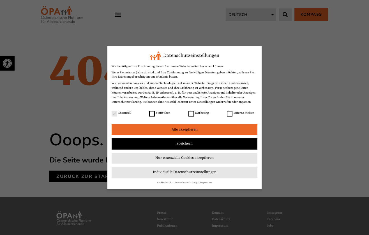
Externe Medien (240, 113)
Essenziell (121, 113)
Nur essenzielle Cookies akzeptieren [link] (184, 158)
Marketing (198, 113)
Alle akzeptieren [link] (185, 129)
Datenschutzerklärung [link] (126, 102)
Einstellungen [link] (206, 102)
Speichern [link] (184, 143)
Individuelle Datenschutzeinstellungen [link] (184, 172)
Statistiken (159, 113)
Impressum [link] (206, 182)
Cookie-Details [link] (164, 182)
